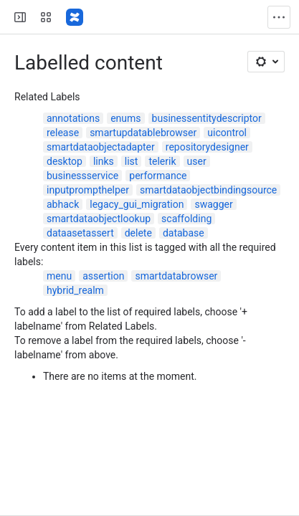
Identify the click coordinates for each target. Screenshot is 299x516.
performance (157, 175)
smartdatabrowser (176, 276)
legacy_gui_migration (137, 204)
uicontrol (227, 132)
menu (59, 276)
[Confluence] (74, 17)
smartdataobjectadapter (101, 147)
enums (125, 118)
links (103, 161)
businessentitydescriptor (207, 118)
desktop (64, 161)
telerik (162, 161)
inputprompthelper (88, 190)
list (131, 161)
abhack (63, 204)
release (63, 132)
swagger (213, 204)
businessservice (82, 175)
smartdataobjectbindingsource (208, 190)
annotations (73, 118)
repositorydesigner (207, 147)
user (197, 161)
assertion (103, 276)
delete (138, 233)
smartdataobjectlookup (99, 218)
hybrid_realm (75, 290)
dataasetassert (80, 233)
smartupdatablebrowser (143, 132)
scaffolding (186, 218)
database (183, 233)
